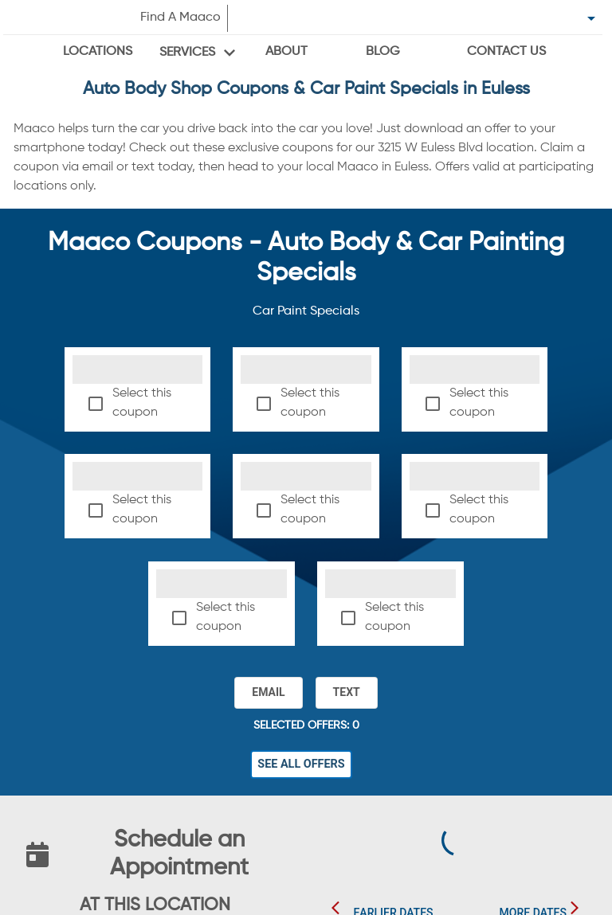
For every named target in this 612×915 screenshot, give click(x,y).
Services (187, 52)
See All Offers (301, 764)
